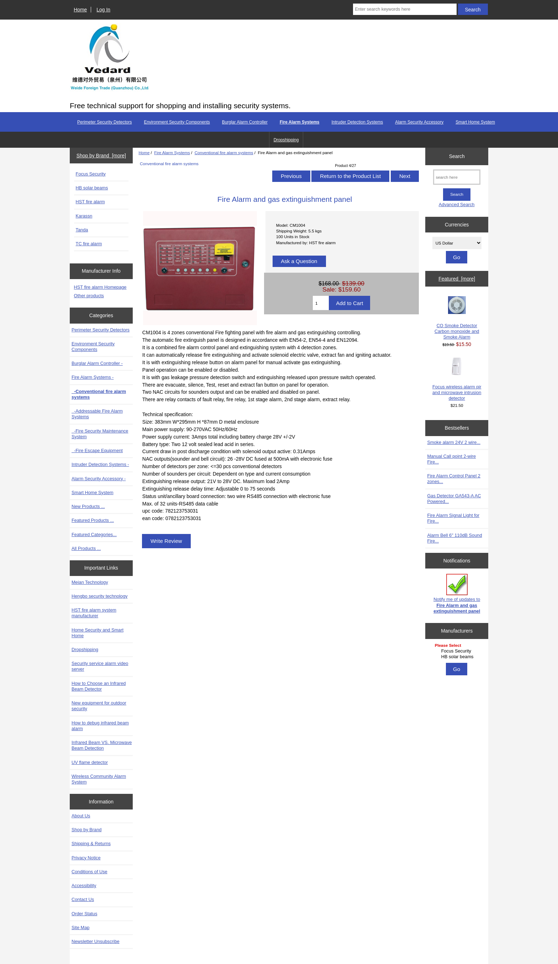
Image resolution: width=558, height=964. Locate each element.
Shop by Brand (86, 829)
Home (80, 9)
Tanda (82, 229)
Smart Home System (475, 122)
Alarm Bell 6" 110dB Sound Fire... (454, 538)
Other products (89, 295)
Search (457, 156)
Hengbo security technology (99, 596)
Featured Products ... (93, 520)
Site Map (80, 927)
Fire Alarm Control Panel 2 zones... (453, 478)
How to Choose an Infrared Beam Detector (99, 686)
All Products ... (86, 548)
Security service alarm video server (100, 666)
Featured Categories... (94, 534)
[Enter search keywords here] (404, 9)
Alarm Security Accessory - (99, 478)
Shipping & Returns (91, 843)
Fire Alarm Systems (172, 152)
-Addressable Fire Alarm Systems (97, 413)
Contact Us (83, 899)
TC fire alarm (89, 243)
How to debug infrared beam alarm (100, 725)
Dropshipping (286, 139)
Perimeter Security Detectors (104, 122)
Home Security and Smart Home (97, 632)
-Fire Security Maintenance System (100, 433)
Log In (103, 9)
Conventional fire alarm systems (224, 152)
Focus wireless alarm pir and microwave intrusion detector (456, 379)
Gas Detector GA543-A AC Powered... (454, 498)
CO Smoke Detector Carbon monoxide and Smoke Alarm (457, 318)
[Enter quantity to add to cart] (321, 303)
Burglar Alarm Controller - (97, 363)
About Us (81, 815)
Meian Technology (90, 582)
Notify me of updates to (456, 594)
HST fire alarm (90, 201)
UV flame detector (90, 762)
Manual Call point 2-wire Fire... (451, 459)
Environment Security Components (177, 122)
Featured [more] (456, 279)
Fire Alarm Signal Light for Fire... (453, 518)
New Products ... (88, 506)
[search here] (456, 177)
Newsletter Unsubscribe (96, 941)
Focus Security (91, 174)
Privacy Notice (86, 857)
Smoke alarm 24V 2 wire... (453, 442)
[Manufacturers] (456, 651)
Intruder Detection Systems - (100, 464)
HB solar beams (92, 187)
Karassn (84, 216)
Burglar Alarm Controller (245, 122)
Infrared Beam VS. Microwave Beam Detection (102, 745)
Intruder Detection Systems (357, 122)
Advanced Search (457, 204)
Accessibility (84, 885)
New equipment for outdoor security (99, 705)
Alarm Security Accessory (419, 122)
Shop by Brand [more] (101, 155)
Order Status (84, 913)
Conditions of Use (89, 871)
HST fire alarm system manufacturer (94, 612)
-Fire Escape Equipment (97, 450)
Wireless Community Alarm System (99, 779)
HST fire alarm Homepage (100, 287)
